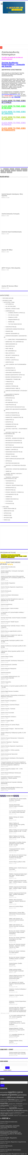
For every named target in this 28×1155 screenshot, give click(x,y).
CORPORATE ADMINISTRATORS (14, 329)
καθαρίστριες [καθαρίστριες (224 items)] (20, 1108)
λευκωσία (9, 172)
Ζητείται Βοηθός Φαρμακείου (8, 583)
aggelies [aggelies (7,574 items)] (12, 1092)
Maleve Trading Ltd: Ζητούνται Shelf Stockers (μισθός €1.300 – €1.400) (18, 830)
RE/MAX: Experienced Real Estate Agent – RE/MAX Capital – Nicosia (17, 887)
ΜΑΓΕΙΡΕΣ (8, 436)
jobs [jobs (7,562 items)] (9, 1097)
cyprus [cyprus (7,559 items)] (19, 1092)
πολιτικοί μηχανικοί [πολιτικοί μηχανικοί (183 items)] (17, 1113)
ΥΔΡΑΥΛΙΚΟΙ (9, 483)
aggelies (6, 168)
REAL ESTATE (9, 353)
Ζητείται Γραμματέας (6, 682)
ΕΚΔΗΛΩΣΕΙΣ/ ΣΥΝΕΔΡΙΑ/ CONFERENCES (11, 395)
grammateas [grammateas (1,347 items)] (22, 1095)
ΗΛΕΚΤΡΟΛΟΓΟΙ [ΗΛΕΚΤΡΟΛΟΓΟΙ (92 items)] (11, 1101)
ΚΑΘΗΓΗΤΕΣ (9, 419)
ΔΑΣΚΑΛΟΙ (8, 383)
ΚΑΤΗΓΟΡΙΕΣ (7, 302)
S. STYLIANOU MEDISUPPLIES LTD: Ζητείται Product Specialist (10, 677)
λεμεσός (3, 172)
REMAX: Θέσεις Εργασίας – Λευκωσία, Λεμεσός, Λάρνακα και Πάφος (17, 901)
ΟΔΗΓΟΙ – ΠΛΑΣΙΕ (10, 456)
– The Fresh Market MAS (13, 324)
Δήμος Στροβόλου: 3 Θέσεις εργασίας (10, 750)
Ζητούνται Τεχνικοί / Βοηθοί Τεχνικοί (10, 621)
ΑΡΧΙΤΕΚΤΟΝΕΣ (10, 370)
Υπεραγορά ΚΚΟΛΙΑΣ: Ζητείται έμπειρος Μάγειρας (16, 849)
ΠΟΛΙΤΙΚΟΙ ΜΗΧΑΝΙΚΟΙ (12, 463)
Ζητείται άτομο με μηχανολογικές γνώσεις (11, 631)
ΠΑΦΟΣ (6, 519)
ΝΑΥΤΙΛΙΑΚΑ (9, 445)
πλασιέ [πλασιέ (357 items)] (11, 1113)
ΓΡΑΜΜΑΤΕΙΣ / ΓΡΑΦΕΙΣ (12, 379)
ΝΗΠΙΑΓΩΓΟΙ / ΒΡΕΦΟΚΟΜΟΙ (13, 447)
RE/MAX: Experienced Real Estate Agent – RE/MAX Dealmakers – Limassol (17, 894)
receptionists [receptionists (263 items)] (23, 1100)
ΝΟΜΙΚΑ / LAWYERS (11, 449)
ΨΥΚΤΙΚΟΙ (8, 501)
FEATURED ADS (7, 298)
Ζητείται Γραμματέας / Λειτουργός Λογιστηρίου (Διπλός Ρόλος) (10, 1126)
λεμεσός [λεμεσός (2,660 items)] (10, 1110)
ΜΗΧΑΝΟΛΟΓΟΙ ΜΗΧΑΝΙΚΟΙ (13, 442)
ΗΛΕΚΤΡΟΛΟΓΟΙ (10, 404)
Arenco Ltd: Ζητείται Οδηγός (16, 906)
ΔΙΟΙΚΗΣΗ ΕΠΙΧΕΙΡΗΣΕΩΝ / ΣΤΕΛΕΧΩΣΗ (16, 390)
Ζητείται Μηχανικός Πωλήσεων (8, 716)
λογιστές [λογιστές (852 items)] (25, 1110)
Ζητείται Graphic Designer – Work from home (12, 728)
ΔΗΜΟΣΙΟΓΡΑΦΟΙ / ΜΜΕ (12, 388)
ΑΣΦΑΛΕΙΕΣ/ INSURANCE (12, 372)
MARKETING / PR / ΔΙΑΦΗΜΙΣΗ (14, 341)
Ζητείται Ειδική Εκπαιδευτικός (8, 567)
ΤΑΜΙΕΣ (8, 471)
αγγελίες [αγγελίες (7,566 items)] (4, 1103)
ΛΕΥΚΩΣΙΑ (6, 517)
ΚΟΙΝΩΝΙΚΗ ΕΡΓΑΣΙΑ (11, 424)
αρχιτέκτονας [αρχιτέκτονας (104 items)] (25, 1103)
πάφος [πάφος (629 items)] (7, 1113)
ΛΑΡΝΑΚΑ (6, 513)
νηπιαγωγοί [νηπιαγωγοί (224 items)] (17, 1112)
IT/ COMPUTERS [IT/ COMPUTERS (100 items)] (3, 1097)
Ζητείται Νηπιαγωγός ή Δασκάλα (9, 664)
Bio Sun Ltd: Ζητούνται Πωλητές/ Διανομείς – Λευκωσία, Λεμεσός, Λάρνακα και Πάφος (17, 946)
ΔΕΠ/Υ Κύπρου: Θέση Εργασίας (11, 268)
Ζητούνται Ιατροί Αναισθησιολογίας (12, 232)
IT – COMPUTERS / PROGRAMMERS (15, 339)
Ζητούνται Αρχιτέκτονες (6, 604)
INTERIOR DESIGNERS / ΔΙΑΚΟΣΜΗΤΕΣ (16, 335)
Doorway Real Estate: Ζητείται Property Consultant (13, 617)
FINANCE (8, 331)
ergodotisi (24, 168)
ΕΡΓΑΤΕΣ (8, 400)
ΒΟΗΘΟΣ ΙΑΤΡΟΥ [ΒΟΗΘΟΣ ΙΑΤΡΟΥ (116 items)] (3, 1101)
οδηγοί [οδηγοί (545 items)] (2, 1113)
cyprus (12, 168)
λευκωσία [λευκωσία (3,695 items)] (18, 1110)
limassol (8, 170)
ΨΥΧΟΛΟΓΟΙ (9, 503)
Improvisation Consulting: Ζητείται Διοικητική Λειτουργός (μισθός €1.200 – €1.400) (17, 844)
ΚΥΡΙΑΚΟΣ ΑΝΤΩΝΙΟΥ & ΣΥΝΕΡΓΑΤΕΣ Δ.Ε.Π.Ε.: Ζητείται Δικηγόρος (17, 1023)
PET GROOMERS (10, 350)
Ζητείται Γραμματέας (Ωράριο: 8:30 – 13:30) (12, 768)
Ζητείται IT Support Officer (7, 720)
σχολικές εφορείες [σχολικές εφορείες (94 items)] (22, 1115)
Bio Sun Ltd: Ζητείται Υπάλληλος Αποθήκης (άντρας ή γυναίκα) (17, 958)
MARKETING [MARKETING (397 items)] (4, 1100)
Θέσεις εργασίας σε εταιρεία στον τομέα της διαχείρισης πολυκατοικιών (11, 635)
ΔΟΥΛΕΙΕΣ (5, 300)
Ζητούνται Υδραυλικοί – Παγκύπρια (10, 742)
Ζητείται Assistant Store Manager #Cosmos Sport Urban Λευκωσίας (17, 1053)
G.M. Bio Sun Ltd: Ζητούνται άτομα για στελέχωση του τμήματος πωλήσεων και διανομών (17, 856)
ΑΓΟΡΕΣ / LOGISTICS (11, 359)
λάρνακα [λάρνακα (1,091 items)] (3, 1110)
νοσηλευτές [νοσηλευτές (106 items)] (22, 1112)
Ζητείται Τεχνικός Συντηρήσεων (8, 700)
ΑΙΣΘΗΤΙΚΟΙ (9, 362)
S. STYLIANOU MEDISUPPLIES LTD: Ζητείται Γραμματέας (17, 1016)
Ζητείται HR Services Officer (10, 286)
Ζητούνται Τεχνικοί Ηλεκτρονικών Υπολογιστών (12, 738)
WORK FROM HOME (9, 508)
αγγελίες (19, 170)
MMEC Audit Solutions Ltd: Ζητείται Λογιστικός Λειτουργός (16, 925)
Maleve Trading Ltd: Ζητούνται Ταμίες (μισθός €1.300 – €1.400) (17, 836)
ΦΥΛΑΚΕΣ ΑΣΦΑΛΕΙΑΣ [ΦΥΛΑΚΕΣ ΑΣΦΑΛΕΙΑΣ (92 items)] (18, 1101)
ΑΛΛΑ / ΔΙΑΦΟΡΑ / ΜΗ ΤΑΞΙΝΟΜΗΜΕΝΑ (16, 364)
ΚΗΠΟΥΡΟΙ (8, 422)
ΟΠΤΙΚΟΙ (8, 461)
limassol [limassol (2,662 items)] (20, 1097)
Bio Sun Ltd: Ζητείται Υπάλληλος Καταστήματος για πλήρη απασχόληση (17, 939)
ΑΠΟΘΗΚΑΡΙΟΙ (9, 368)
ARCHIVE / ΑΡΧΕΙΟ (11, 308)
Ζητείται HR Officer (7, 250)
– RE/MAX (10, 321)
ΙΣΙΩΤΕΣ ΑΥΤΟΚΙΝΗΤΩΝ (12, 415)
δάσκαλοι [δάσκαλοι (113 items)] (11, 1105)
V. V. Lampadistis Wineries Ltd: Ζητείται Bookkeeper (16, 1035)
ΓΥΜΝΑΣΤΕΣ (9, 381)
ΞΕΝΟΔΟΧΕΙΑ (9, 454)
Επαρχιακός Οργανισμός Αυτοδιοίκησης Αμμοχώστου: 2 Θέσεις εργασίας (11, 777)
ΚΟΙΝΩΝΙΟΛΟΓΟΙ (10, 426)
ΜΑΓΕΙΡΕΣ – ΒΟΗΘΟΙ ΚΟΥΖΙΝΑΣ (14, 438)
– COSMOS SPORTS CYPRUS (15, 312)
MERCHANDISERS (10, 344)
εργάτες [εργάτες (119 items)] (7, 1108)
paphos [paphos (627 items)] (17, 1100)
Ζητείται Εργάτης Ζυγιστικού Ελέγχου (10, 704)
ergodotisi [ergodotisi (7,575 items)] (12, 1094)
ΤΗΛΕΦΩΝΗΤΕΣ (10, 480)
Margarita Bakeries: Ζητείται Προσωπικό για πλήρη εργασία (16, 1029)
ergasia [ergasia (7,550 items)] (3, 1094)
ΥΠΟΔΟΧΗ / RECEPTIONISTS (13, 485)
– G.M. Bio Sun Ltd (12, 315)
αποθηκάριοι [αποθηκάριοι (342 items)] (19, 1103)
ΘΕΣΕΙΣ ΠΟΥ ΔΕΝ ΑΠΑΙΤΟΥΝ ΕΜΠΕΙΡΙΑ (16, 409)
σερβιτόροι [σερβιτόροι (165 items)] (16, 1115)
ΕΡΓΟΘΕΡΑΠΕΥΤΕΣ (11, 402)
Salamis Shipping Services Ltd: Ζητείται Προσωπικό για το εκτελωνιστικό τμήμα (17, 977)
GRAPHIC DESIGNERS (12, 333)
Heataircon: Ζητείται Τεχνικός (16, 995)
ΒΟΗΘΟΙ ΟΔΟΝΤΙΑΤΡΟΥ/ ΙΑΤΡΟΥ (14, 374)
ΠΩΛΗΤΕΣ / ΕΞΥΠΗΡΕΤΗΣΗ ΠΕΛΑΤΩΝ (16, 465)
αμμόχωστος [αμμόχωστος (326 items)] (12, 1103)
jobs (2, 170)
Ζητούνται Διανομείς (6, 672)
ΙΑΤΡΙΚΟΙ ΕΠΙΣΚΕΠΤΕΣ (11, 412)
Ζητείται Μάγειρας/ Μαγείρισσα (8, 668)
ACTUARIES (9, 304)
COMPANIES (9, 311)
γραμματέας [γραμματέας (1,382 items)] (4, 1106)
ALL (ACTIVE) (9, 306)
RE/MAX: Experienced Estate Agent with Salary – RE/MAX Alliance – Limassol (18, 875)
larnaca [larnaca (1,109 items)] (14, 1097)
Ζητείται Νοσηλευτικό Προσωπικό (9, 754)
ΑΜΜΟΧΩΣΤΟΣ (8, 510)
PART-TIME (8, 348)
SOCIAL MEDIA (9, 357)
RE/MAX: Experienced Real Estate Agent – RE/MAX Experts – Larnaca (18, 881)
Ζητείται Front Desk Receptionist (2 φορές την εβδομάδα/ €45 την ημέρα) (12, 599)
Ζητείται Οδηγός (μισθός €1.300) (17, 861)
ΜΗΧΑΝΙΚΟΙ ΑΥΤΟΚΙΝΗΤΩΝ (13, 440)
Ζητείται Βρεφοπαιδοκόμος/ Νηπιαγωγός (11, 772)
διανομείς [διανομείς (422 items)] (3, 1108)
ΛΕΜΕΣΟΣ (6, 515)
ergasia (18, 168)
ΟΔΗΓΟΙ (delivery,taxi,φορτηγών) (14, 458)
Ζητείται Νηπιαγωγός (6, 591)
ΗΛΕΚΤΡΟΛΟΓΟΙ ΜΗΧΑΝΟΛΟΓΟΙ (14, 407)
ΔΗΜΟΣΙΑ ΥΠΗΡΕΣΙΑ (11, 386)
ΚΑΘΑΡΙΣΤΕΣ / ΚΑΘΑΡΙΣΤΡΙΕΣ (13, 417)
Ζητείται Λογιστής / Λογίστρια (8, 708)
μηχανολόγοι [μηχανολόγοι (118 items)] (2, 1112)
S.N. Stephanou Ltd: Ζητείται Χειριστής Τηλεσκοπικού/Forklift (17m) (17, 984)
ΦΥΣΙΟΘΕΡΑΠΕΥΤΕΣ (11, 494)
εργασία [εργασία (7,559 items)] (13, 1108)
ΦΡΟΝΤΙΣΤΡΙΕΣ (10, 490)
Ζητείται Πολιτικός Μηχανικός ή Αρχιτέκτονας (12, 587)
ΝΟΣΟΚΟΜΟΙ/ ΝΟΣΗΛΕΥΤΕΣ (13, 451)
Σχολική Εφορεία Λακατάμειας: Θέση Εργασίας (12, 758)
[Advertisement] (14, 29)
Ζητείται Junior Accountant (7, 712)
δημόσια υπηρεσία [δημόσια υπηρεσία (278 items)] (17, 1105)
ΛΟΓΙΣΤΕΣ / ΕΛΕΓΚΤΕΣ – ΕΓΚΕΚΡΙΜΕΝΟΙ (16, 428)
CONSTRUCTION (10, 326)
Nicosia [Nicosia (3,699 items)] (11, 1100)
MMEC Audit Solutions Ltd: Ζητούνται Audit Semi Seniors (16, 919)
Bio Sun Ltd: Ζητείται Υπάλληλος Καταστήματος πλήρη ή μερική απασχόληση (17, 932)
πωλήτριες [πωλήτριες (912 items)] (3, 1115)
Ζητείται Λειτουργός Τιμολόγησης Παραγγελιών (12, 660)
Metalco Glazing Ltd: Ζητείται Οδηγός (10, 724)
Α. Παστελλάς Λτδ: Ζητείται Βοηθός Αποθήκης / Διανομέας (17, 799)
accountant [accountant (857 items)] (4, 1092)
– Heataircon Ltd (11, 317)
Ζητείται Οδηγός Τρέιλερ (7, 656)
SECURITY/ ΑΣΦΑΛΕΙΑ (11, 355)
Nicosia (13, 170)
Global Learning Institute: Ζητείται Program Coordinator (16, 970)
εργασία (25, 170)
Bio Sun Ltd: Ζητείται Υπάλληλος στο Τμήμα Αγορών (17, 951)
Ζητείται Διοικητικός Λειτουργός (10, 214)
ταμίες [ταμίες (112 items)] (26, 1115)
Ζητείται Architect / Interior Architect (9, 608)
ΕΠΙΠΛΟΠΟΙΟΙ (9, 398)
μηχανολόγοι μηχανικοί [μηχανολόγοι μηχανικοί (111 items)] (9, 1112)
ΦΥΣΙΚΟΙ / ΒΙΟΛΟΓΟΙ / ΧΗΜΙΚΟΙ (14, 492)
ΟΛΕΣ (4, 506)
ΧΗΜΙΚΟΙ (8, 496)
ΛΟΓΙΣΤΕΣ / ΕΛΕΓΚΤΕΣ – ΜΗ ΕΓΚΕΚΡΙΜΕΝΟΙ (12, 433)
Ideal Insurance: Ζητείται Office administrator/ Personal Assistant (17, 913)
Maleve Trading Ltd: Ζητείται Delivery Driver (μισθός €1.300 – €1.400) (17, 824)
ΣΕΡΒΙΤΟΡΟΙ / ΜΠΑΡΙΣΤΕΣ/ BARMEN (15, 469)
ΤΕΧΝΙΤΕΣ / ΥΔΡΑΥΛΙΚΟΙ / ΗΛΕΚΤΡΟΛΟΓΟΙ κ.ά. (11, 478)
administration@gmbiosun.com (11, 94)
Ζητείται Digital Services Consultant (10, 691)
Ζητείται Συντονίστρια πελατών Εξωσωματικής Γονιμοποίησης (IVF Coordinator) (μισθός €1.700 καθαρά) (13, 578)
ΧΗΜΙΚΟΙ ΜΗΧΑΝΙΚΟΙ (11, 499)
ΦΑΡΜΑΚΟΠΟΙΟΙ (10, 487)
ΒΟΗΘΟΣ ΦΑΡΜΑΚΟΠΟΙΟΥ (13, 377)
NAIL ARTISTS (9, 346)
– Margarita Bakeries (12, 319)
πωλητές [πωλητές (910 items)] (10, 1115)
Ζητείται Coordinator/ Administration (10, 595)
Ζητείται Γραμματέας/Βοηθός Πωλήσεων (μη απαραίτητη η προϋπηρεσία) (12, 788)
